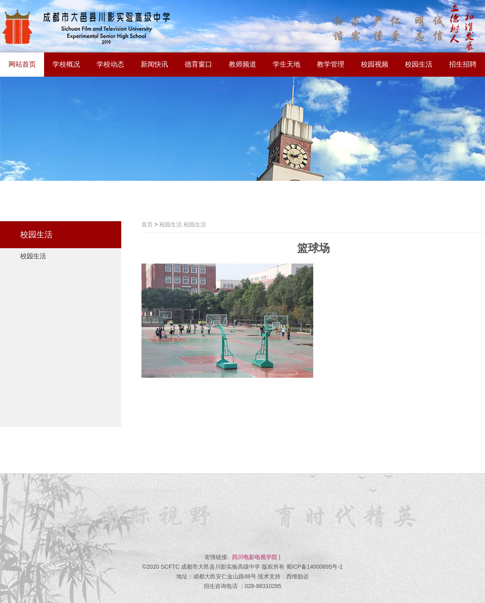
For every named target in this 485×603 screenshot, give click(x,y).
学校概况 (66, 64)
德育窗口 (198, 64)
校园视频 (374, 64)
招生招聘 (463, 64)
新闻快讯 (154, 64)
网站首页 (22, 64)
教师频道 (242, 64)
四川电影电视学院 (254, 557)
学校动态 (110, 64)
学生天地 (286, 64)
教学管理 (330, 64)
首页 (147, 224)
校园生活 (418, 64)
